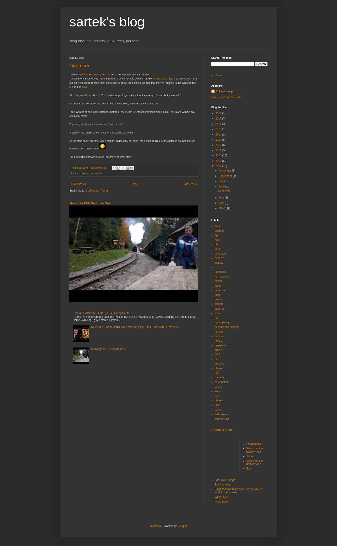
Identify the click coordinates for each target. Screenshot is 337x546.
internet (219, 308)
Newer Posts (78, 184)
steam (218, 391)
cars (217, 248)
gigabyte (220, 290)
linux (217, 313)
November (225, 170)
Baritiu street (222, 484)
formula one (222, 276)
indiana (219, 304)
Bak (248, 468)
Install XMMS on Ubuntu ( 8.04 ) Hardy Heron (102, 313)
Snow (249, 456)
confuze (84, 173)
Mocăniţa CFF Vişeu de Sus (90, 203)
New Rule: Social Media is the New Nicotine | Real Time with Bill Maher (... (135, 327)
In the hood (221, 501)
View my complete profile (226, 97)
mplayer (219, 336)
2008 (219, 166)
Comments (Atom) (97, 190)
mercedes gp (222, 322)
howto (218, 299)
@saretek (155, 526)
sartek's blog (107, 21)
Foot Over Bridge (225, 480)
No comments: (99, 167)
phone (218, 368)
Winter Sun (221, 497)
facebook (220, 271)
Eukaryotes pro (225, 91)
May (222, 197)
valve (218, 409)
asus (217, 239)
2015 (219, 129)
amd (217, 226)
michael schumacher (227, 327)
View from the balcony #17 (254, 462)
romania (219, 377)
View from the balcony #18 (254, 450)
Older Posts (189, 184)
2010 (219, 155)
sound (218, 386)
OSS (217, 354)
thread (85, 74)
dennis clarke (160, 78)
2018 (219, 113)
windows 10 (222, 418)
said (84, 87)
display (219, 262)
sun (217, 395)
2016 (219, 124)
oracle (218, 350)
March (223, 208)
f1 (216, 267)
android (219, 230)
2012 (219, 145)
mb (217, 317)
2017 (219, 118)
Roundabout (253, 443)
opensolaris (96, 173)
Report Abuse (221, 430)
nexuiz (219, 340)
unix (217, 405)
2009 (219, 160)
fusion (218, 281)
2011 (219, 150)
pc (216, 359)
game (218, 285)
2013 (219, 139)
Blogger (182, 526)
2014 (219, 134)
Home (134, 184)
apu (217, 235)
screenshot (221, 382)
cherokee (220, 253)
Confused (80, 65)
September (226, 176)
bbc (217, 244)
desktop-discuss (102, 74)
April (222, 203)
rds (217, 373)
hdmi (218, 294)
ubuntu (219, 400)
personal (220, 363)
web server (221, 414)
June (222, 186)
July (221, 181)
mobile (219, 331)
